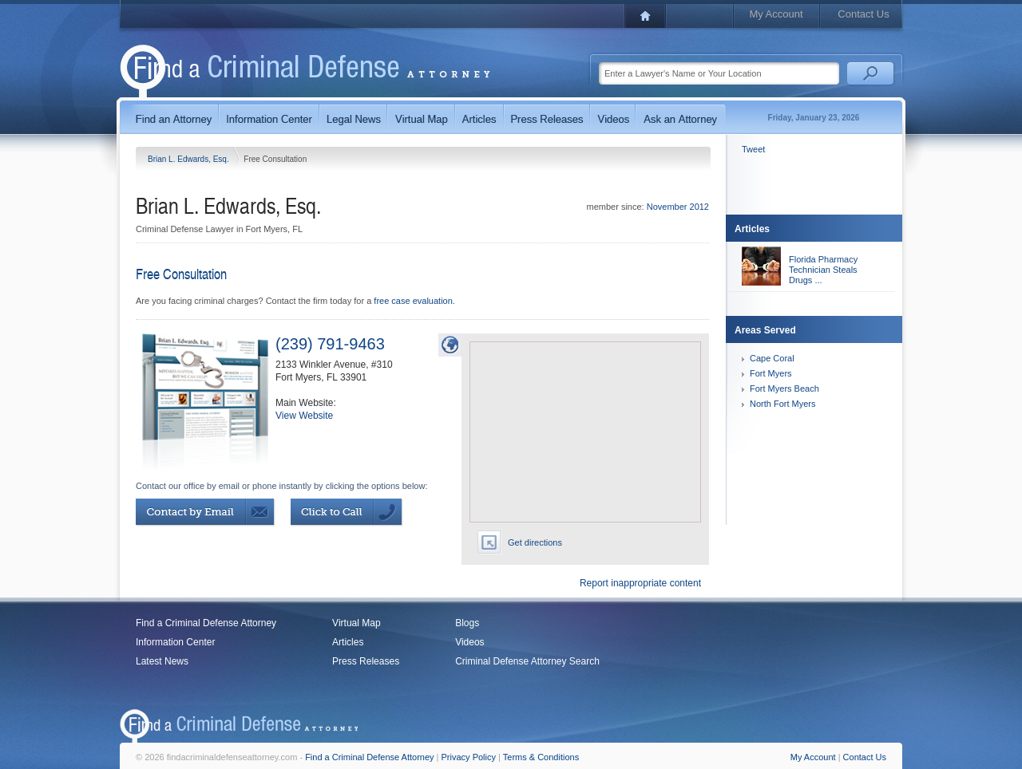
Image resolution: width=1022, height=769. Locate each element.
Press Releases (365, 661)
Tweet (753, 149)
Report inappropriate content (640, 583)
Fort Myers (771, 373)
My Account (775, 14)
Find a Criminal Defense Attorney (206, 623)
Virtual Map (356, 623)
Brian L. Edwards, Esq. (190, 159)
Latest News (162, 661)
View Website (304, 415)
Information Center (175, 642)
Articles (347, 642)
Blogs (467, 623)
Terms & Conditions (541, 757)
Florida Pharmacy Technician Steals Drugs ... (823, 269)
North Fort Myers (783, 403)
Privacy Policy (469, 757)
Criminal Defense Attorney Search (527, 661)
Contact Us (863, 14)
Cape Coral (772, 358)
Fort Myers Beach (784, 388)
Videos (469, 642)
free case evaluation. (414, 301)
